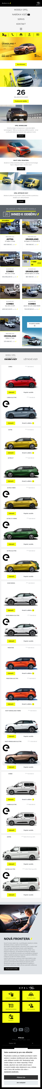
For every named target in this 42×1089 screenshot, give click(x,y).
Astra (10, 239)
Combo (10, 271)
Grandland (32, 239)
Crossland (10, 336)
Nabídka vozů (21, 14)
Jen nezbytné (21, 1082)
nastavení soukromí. (11, 1072)
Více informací (21, 64)
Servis (21, 19)
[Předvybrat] (17, 222)
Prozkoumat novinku (12, 969)
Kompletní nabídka (34, 325)
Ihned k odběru (28, 423)
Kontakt (21, 24)
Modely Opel (21, 9)
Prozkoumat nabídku (21, 101)
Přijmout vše (21, 1077)
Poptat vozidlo (28, 392)
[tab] (31, 359)
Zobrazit (21, 136)
